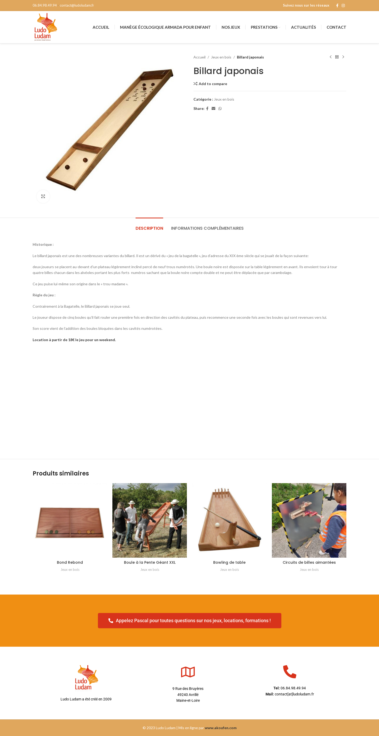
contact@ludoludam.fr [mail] (77, 5)
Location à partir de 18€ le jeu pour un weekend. (74, 339)
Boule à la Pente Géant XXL (150, 562)
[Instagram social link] (343, 5)
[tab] (149, 226)
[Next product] (343, 57)
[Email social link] (213, 108)
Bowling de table (229, 562)
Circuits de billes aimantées (309, 562)
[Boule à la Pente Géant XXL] (149, 520)
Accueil (199, 57)
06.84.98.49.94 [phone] (45, 5)
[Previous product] (330, 57)
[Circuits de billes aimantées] (309, 520)
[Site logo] (45, 26)
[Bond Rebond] (70, 520)
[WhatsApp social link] (220, 108)
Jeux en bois (221, 57)
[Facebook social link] (337, 5)
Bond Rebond (70, 562)
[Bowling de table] (229, 520)
